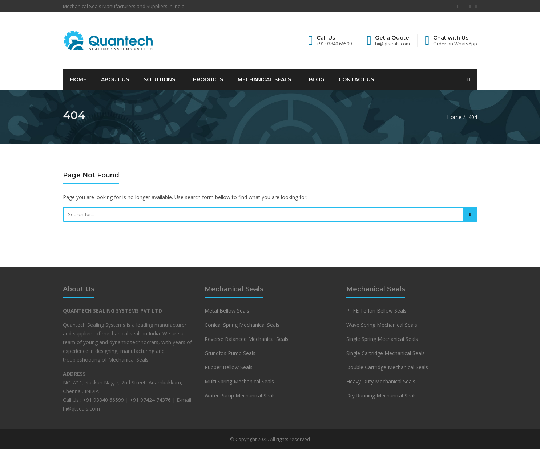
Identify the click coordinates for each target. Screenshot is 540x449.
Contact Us (356, 79)
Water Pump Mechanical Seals (240, 395)
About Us (115, 79)
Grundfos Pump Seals (230, 353)
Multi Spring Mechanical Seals (239, 381)
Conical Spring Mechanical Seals (242, 324)
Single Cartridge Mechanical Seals (385, 353)
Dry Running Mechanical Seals (381, 395)
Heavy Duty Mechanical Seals (381, 381)
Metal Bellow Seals (227, 310)
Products (208, 79)
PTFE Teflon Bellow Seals (376, 310)
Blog (316, 79)
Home (78, 79)
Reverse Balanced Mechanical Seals (247, 338)
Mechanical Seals (266, 79)
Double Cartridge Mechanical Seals (387, 367)
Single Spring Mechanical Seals (382, 338)
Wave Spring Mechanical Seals (381, 324)
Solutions (161, 79)
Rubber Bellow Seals (229, 367)
